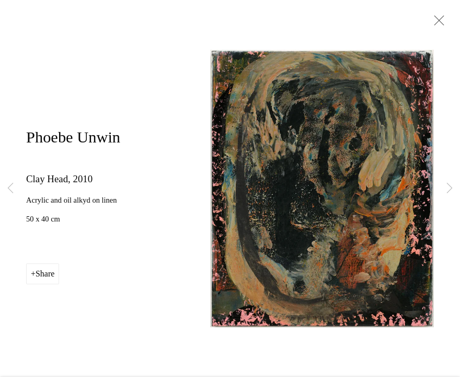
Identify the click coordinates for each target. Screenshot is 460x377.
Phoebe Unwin (73, 138)
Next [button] (449, 188)
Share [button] (45, 275)
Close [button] (436, 23)
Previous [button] (10, 188)
